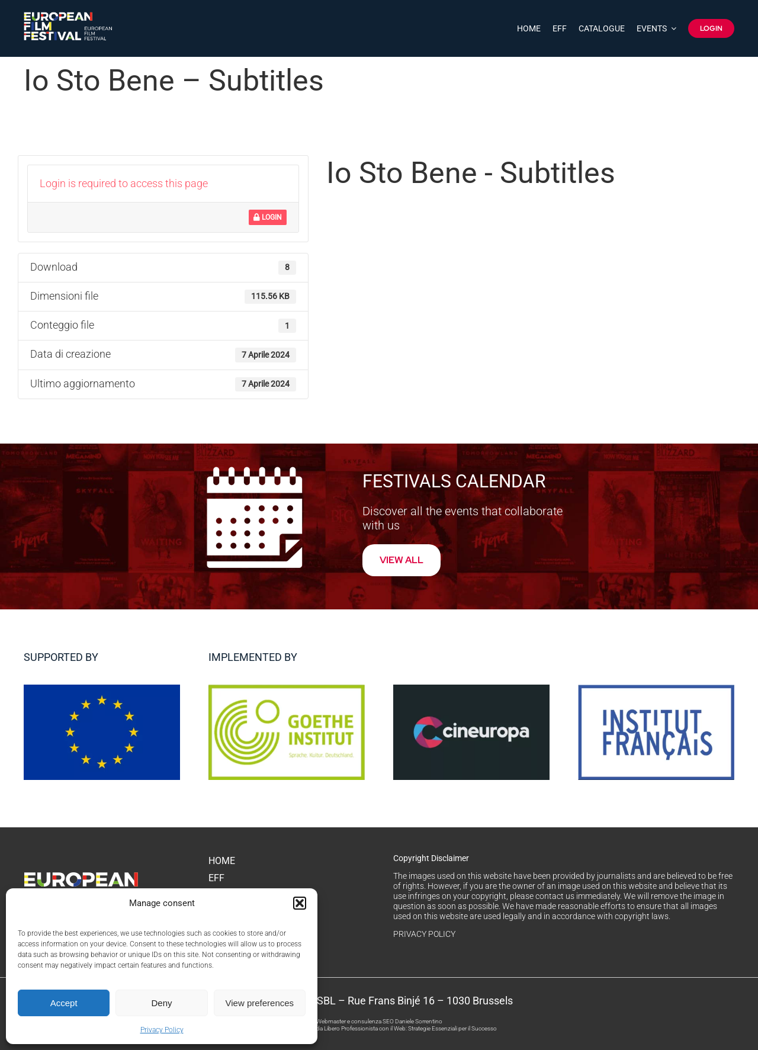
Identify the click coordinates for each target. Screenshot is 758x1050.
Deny (161, 1003)
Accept (64, 1003)
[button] (300, 903)
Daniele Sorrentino (418, 1021)
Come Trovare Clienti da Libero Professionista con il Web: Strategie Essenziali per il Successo (379, 1028)
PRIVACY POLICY (424, 934)
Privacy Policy (162, 1030)
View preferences (260, 1003)
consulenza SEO (372, 1021)
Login (267, 217)
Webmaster (331, 1021)
